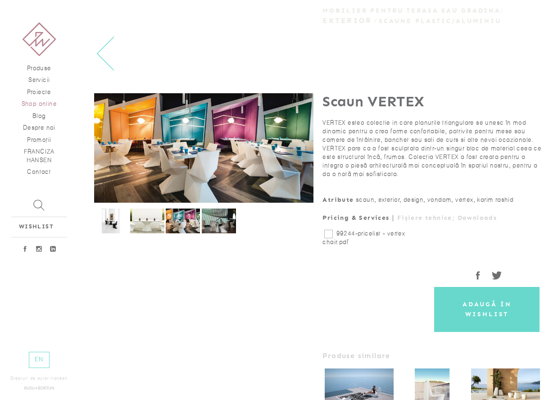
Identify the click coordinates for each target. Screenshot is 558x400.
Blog (39, 116)
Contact (39, 171)
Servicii (39, 80)
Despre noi (39, 127)
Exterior (347, 20)
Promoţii (39, 139)
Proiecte (39, 92)
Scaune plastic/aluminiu (440, 21)
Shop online (39, 103)
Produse (39, 68)
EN (39, 359)
